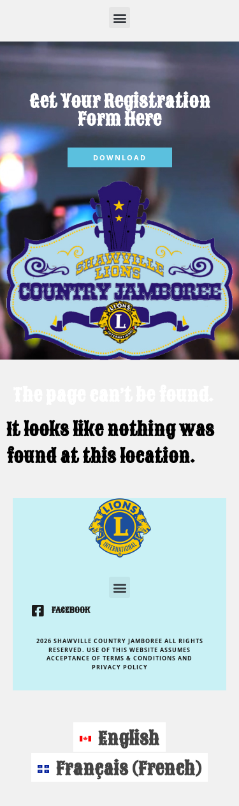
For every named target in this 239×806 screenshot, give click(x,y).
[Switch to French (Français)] (119, 767)
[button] (119, 17)
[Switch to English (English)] (119, 736)
